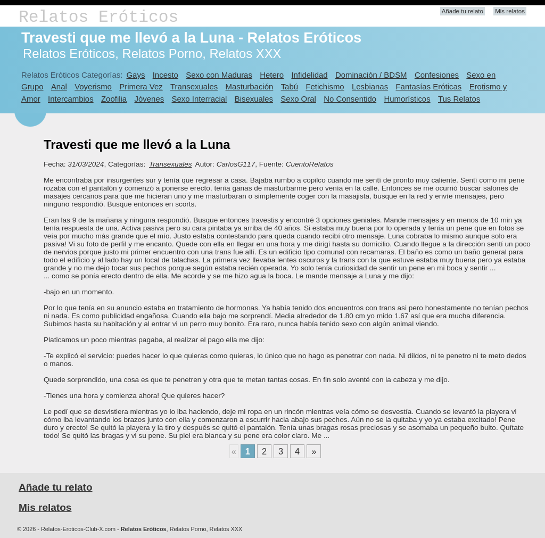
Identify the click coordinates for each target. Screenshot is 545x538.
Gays (135, 74)
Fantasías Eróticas (428, 86)
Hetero (272, 74)
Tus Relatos (459, 98)
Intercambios (71, 98)
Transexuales (194, 86)
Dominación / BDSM (371, 74)
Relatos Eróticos (98, 17)
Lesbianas (370, 86)
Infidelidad (309, 74)
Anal (59, 86)
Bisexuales (254, 98)
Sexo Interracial (199, 98)
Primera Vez (140, 86)
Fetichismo (324, 86)
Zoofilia (114, 98)
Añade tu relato (462, 11)
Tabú (289, 86)
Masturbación (250, 86)
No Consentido (350, 98)
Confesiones (437, 74)
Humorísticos (407, 98)
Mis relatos (510, 11)
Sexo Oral (298, 98)
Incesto (165, 74)
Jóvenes (149, 98)
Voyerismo (93, 86)
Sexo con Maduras (219, 74)
